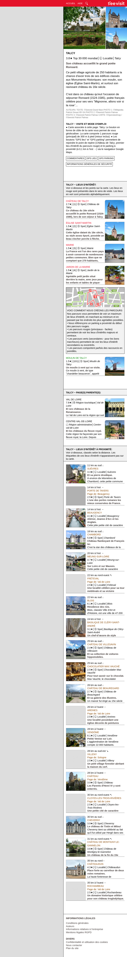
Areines (92, 710)
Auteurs (70, 926)
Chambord (94, 534)
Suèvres (92, 468)
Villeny (92, 754)
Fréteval (93, 578)
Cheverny (93, 820)
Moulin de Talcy (76, 358)
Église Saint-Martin (78, 223)
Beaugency (94, 512)
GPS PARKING (106, 158)
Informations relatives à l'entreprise (84, 929)
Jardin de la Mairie (78, 267)
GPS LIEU (92, 158)
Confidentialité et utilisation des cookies (87, 942)
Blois (90, 600)
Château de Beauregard (103, 688)
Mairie (70, 245)
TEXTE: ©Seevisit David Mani (90, 110)
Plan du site (72, 948)
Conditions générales (77, 923)
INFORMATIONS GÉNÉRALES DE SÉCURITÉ (89, 164)
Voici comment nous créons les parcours (94, 310)
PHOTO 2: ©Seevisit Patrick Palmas (102, 112)
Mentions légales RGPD (79, 932)
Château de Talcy (77, 201)
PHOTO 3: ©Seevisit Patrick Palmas (82, 115)
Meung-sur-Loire (98, 556)
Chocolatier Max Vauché (103, 666)
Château (92, 776)
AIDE (80, 3)
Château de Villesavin (101, 644)
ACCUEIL (70, 3)
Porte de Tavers (98, 490)
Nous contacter (74, 945)
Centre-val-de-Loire (79, 421)
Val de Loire (74, 399)
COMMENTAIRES (75, 158)
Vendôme (93, 732)
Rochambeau (95, 886)
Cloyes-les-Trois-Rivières (104, 798)
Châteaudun (95, 864)
